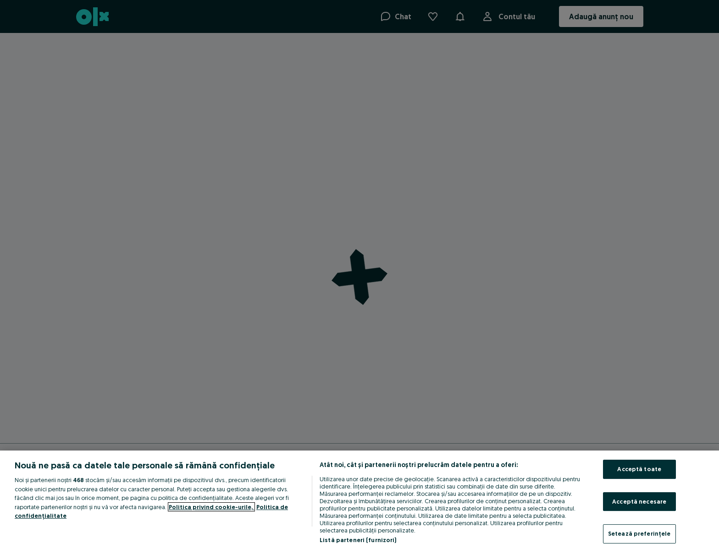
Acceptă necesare (639, 501)
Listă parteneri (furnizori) (358, 539)
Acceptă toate (639, 469)
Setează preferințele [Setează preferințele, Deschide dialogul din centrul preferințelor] (639, 533)
